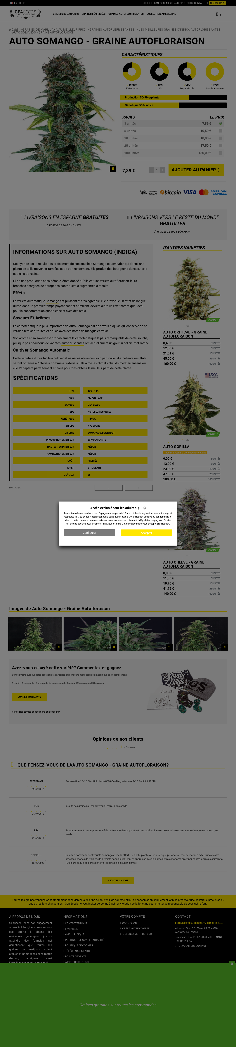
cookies (82, 523)
